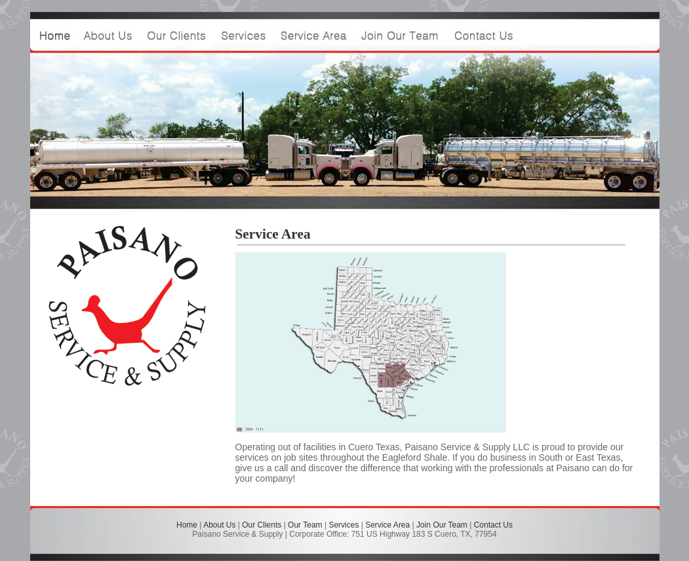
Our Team (305, 525)
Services (343, 525)
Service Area (387, 525)
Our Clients (261, 525)
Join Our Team (441, 525)
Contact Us (493, 525)
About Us (219, 525)
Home (186, 525)
